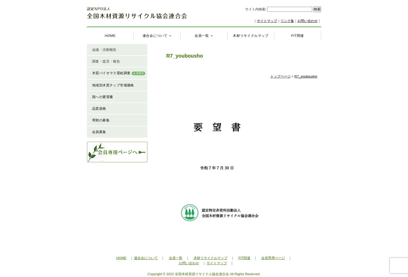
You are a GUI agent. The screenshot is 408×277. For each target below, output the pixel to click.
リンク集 (287, 21)
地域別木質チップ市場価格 (113, 85)
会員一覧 (202, 36)
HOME (110, 36)
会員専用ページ (273, 258)
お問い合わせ (307, 21)
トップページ (280, 76)
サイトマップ (267, 21)
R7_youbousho (306, 76)
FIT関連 (297, 36)
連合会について (155, 36)
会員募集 (99, 132)
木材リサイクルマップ (251, 36)
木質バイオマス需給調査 (118, 73)
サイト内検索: (256, 9)
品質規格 (99, 108)
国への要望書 (102, 97)
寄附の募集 (101, 120)
